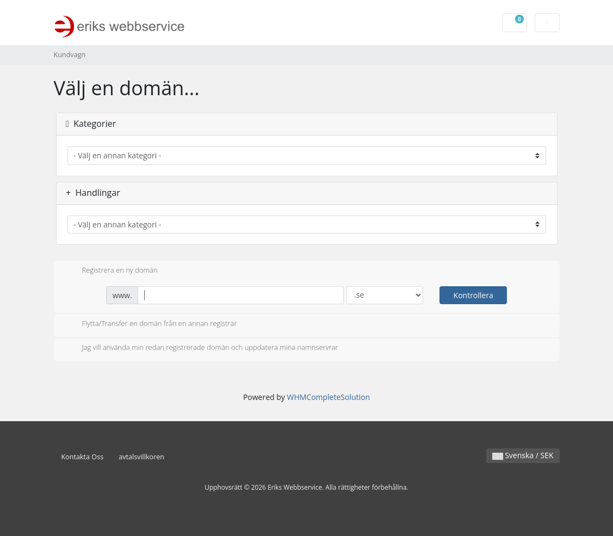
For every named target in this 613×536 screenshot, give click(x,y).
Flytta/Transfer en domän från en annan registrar (151, 324)
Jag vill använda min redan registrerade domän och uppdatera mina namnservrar (201, 348)
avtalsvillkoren (141, 456)
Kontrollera (473, 295)
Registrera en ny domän (111, 271)
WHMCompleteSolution (328, 397)
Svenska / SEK (523, 455)
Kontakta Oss (82, 456)
